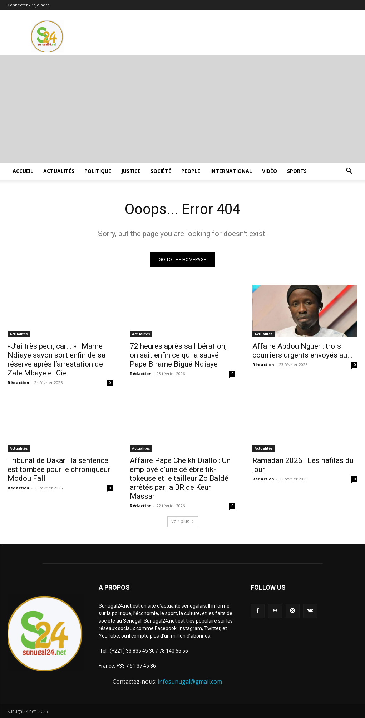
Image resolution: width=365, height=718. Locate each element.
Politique (97, 171)
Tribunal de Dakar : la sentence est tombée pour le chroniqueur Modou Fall (59, 469)
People (190, 171)
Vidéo (269, 171)
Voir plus (182, 521)
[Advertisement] (182, 109)
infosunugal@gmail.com (190, 681)
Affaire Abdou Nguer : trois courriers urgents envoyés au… (302, 350)
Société (161, 171)
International (231, 171)
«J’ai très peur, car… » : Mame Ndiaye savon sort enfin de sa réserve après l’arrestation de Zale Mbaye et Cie (56, 359)
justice (130, 171)
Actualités (58, 171)
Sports (297, 171)
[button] (349, 171)
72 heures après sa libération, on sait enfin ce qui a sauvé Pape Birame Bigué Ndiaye (178, 355)
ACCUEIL (23, 171)
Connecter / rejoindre (29, 5)
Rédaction (18, 382)
